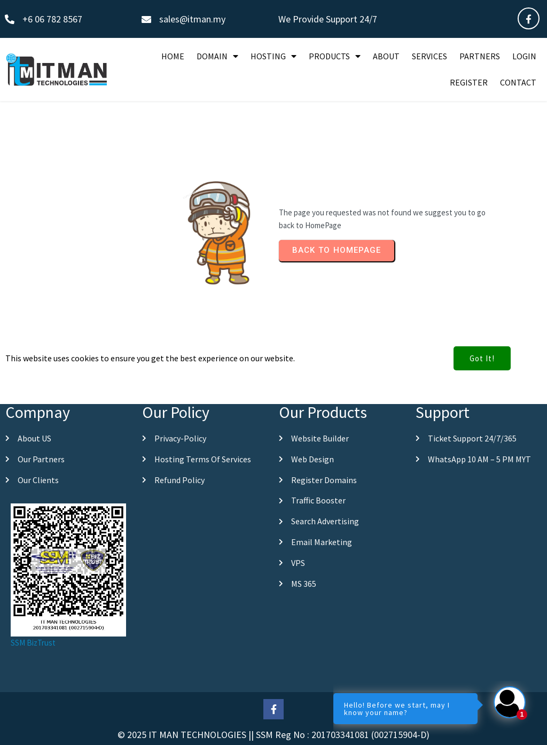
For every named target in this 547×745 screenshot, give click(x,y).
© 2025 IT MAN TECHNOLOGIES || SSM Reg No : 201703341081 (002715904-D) (273, 734)
